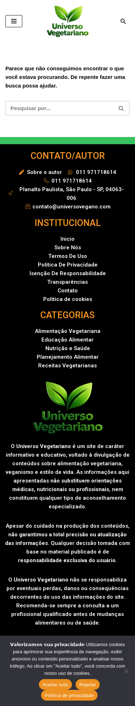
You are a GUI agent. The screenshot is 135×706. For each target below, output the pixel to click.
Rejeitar (87, 684)
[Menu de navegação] (13, 21)
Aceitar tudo (55, 684)
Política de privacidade (69, 695)
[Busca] (123, 21)
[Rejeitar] (126, 670)
